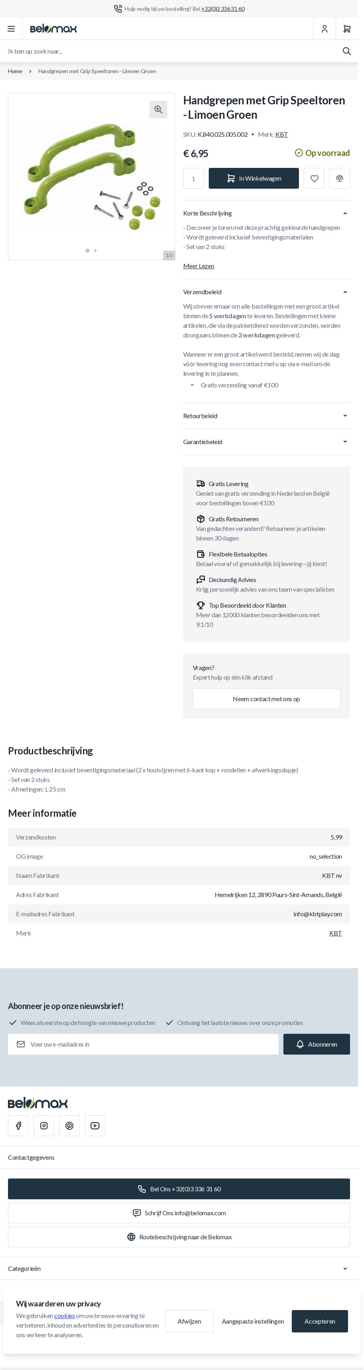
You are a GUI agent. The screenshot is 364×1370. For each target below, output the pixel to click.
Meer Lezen (198, 265)
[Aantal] (193, 178)
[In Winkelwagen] (254, 178)
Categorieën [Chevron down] (179, 1268)
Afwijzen (189, 1321)
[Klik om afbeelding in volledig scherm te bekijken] (158, 109)
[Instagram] (44, 1125)
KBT (281, 134)
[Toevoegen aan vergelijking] (339, 178)
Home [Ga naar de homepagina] (15, 71)
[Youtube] (95, 1125)
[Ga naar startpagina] (53, 28)
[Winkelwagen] (347, 29)
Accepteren (320, 1321)
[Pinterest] (69, 1125)
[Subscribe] (316, 1044)
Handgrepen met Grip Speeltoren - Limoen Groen (97, 71)
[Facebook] (18, 1125)
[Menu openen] (11, 29)
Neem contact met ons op (266, 698)
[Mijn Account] (324, 29)
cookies (64, 1315)
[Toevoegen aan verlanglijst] (314, 178)
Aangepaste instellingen (253, 1321)
